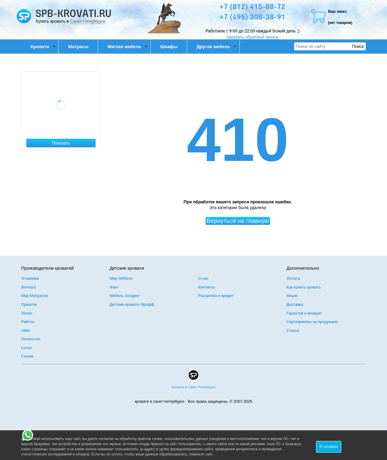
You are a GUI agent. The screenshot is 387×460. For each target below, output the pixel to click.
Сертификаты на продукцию (312, 321)
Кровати (43, 46)
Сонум (27, 356)
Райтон (27, 321)
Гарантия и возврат (304, 313)
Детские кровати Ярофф (132, 304)
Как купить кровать (304, 287)
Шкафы (168, 46)
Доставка (295, 304)
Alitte (25, 330)
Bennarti (28, 287)
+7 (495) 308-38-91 (252, 18)
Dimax (26, 313)
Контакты (206, 287)
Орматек (29, 304)
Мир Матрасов (34, 295)
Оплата (293, 278)
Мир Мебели (121, 278)
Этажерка (30, 278)
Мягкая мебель (127, 46)
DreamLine (31, 339)
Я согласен (328, 447)
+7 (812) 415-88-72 (252, 7)
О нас (203, 278)
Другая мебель (216, 46)
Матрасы (78, 46)
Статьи (293, 330)
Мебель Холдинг (125, 295)
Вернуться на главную (238, 221)
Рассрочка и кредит (216, 295)
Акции (292, 295)
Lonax (26, 347)
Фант (114, 287)
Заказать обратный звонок (252, 37)
